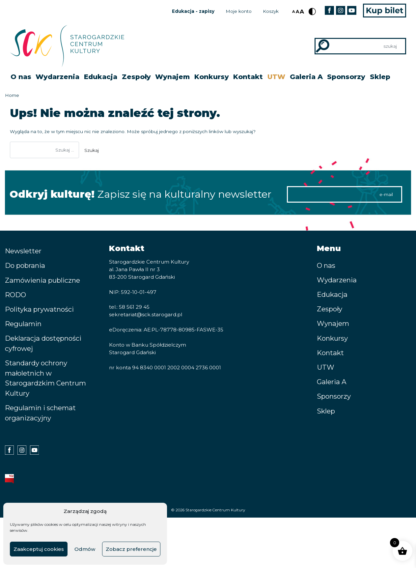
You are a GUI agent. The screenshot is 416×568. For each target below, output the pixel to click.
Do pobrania (25, 265)
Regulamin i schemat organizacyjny (40, 413)
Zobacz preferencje (131, 549)
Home (12, 95)
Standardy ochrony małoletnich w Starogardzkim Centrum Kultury (45, 378)
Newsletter (23, 251)
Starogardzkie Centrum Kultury (215, 510)
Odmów (84, 549)
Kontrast (312, 11)
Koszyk (271, 11)
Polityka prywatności (39, 309)
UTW (276, 76)
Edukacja (100, 76)
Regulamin (23, 324)
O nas (21, 76)
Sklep (380, 76)
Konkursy (211, 76)
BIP (9, 478)
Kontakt (248, 76)
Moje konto (239, 11)
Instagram (340, 10)
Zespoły (136, 76)
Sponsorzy (346, 76)
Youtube (351, 10)
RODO (15, 295)
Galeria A (306, 76)
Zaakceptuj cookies (39, 549)
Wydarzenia (57, 76)
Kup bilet (384, 10)
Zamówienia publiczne (42, 280)
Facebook (329, 10)
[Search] (360, 46)
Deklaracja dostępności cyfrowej (43, 343)
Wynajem (172, 76)
